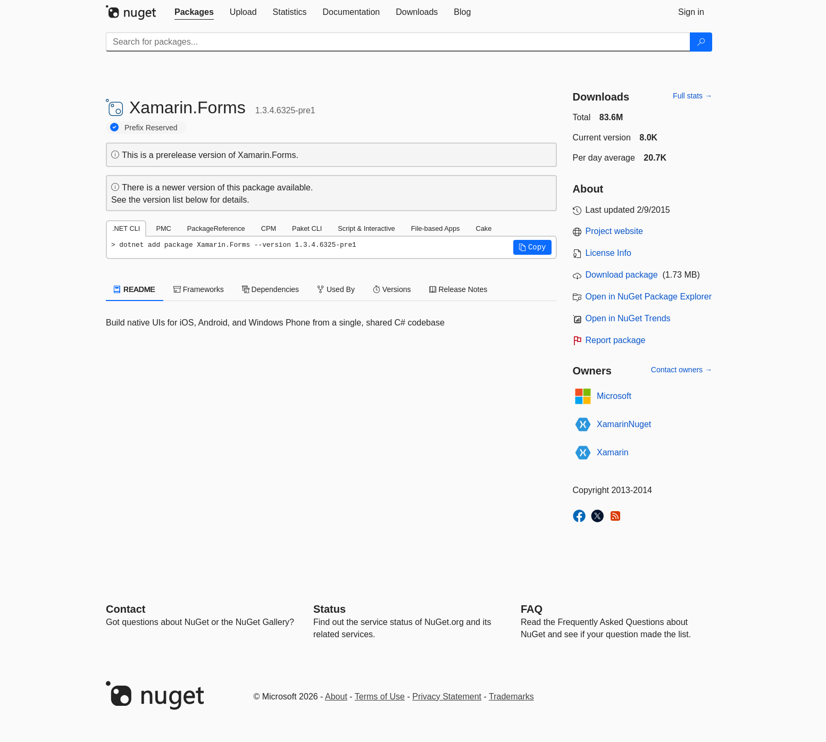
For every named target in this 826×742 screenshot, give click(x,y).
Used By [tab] (336, 289)
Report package (616, 340)
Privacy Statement (446, 696)
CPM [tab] (268, 228)
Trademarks (511, 696)
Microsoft (614, 396)
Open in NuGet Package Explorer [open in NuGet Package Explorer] (649, 296)
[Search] (701, 42)
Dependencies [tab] (270, 289)
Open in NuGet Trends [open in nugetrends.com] (628, 318)
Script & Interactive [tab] (366, 228)
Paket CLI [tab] (307, 228)
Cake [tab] (483, 228)
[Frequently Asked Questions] (532, 609)
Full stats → (692, 95)
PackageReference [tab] (216, 228)
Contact (125, 609)
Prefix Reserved (151, 127)
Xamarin (613, 452)
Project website (615, 231)
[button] (532, 247)
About (336, 696)
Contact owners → (681, 369)
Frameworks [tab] (198, 289)
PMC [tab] (163, 228)
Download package (622, 274)
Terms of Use (380, 696)
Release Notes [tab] (458, 289)
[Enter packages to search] (398, 42)
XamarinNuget (624, 424)
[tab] (194, 12)
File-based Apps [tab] (435, 228)
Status (329, 609)
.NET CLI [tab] (126, 228)
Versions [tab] (392, 289)
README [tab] (134, 289)
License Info (608, 252)
